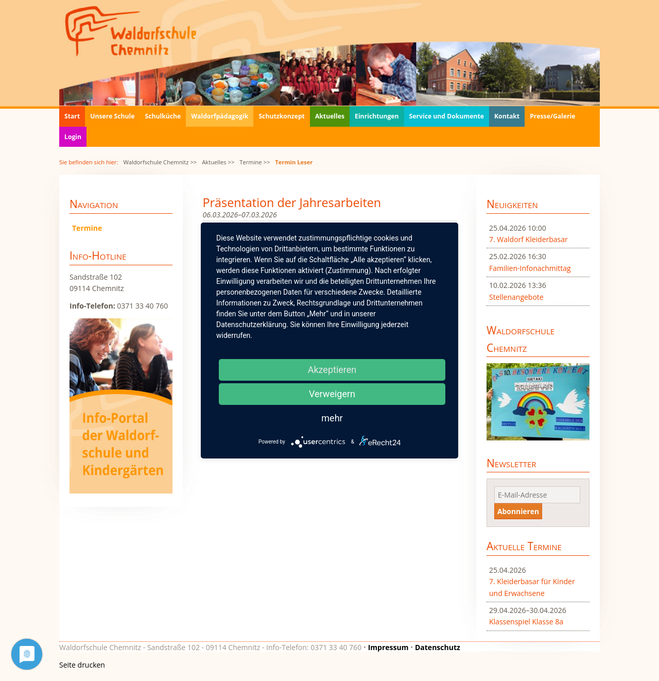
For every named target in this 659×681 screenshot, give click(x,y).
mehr (331, 418)
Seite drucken (82, 665)
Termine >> (254, 162)
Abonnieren (518, 511)
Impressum (388, 647)
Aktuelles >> (218, 162)
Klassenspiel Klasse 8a (526, 621)
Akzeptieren (332, 369)
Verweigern (332, 393)
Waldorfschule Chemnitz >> (160, 162)
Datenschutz (437, 647)
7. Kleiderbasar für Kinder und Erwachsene (532, 587)
